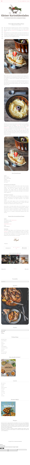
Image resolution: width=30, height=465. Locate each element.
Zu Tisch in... (3, 395)
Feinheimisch (3, 343)
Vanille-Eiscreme (14, 220)
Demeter (2, 342)
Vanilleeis (18, 125)
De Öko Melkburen (3, 340)
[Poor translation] (2, 448)
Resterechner (3, 349)
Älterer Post (26, 269)
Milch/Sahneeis (24, 248)
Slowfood (2, 350)
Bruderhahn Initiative (4, 339)
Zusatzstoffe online (3, 353)
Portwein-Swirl (14, 30)
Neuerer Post (4, 269)
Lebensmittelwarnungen (4, 347)
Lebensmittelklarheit (4, 346)
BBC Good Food (3, 383)
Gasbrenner (6, 231)
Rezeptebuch (3, 391)
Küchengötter (3, 388)
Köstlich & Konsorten (4, 387)
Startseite (15, 268)
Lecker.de (2, 390)
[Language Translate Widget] (15, 330)
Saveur (2, 394)
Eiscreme (25, 247)
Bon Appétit (2, 384)
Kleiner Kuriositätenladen (18, 441)
